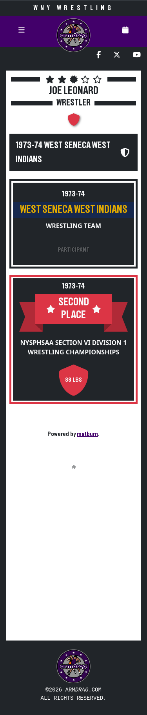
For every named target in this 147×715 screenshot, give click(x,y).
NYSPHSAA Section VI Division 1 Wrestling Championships (73, 347)
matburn (87, 434)
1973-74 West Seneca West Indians (63, 152)
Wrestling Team (73, 225)
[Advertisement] (73, 560)
